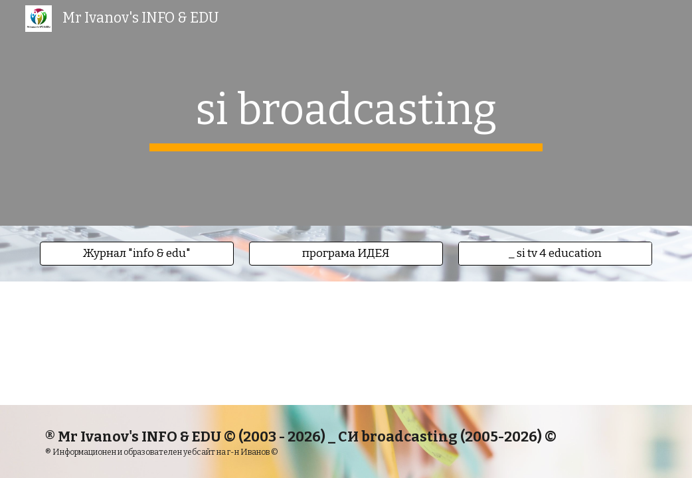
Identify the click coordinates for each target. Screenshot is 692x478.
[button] (137, 254)
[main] (345, 113)
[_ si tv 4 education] (555, 254)
